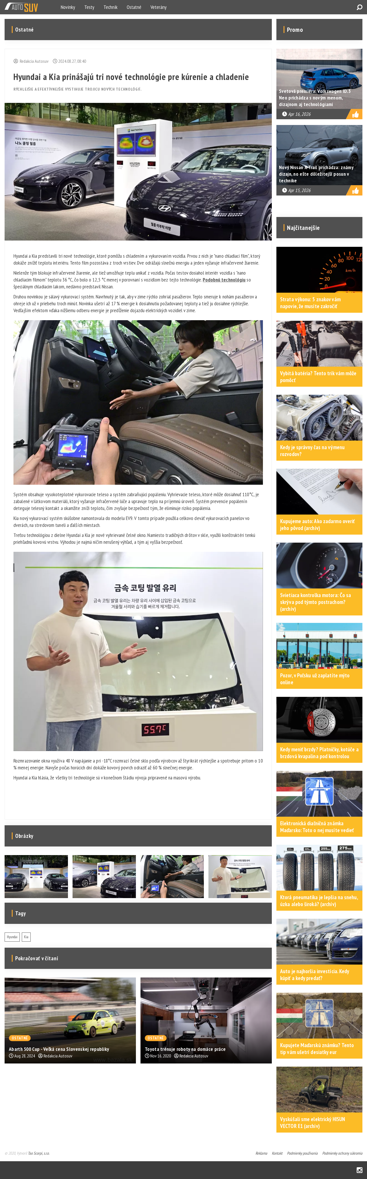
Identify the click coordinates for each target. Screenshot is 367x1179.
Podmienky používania (302, 1153)
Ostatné (134, 7)
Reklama (261, 1153)
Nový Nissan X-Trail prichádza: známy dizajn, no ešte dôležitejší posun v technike (316, 174)
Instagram (359, 1170)
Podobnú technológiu (224, 279)
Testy (89, 7)
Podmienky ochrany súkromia (342, 1153)
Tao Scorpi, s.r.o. (38, 1153)
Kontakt (277, 1153)
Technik (111, 7)
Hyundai (12, 936)
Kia (26, 936)
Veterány (159, 7)
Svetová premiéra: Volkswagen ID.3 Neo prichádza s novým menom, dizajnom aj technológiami (315, 97)
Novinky (68, 7)
